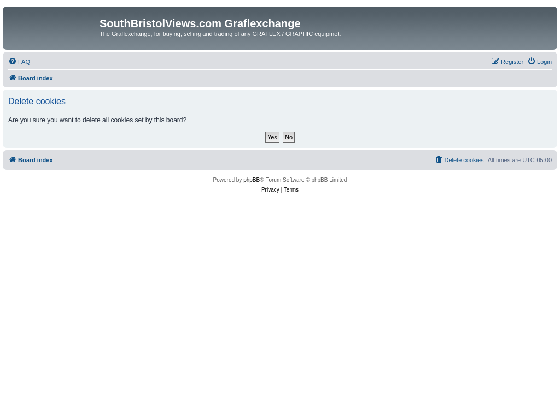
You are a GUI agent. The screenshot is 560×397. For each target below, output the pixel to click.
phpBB (251, 180)
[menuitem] (19, 61)
